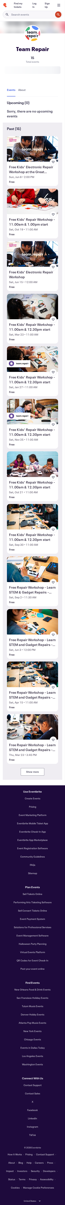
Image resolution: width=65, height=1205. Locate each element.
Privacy (33, 1179)
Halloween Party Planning (32, 943)
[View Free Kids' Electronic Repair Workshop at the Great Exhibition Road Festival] (32, 149)
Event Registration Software (32, 848)
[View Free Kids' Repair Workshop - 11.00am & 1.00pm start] (32, 201)
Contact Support (33, 1085)
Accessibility (46, 1179)
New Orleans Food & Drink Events (32, 989)
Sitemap (32, 873)
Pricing (32, 806)
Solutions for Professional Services (32, 927)
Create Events (32, 798)
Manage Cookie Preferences (38, 1187)
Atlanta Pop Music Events (32, 1022)
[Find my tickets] (19, 5)
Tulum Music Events (32, 1006)
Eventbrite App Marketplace (32, 840)
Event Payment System (32, 919)
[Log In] (34, 5)
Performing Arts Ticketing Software (33, 902)
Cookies (15, 1187)
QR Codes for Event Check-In (32, 960)
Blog (20, 1162)
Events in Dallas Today (32, 1047)
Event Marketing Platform (32, 815)
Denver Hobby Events (32, 1014)
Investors (22, 1171)
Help (29, 1162)
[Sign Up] (47, 5)
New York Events (32, 1031)
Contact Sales (32, 1093)
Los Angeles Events (32, 1056)
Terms (22, 1179)
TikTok (32, 1135)
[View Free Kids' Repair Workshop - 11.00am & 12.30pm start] (32, 306)
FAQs (32, 865)
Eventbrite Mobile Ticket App (32, 823)
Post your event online (32, 968)
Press (50, 1162)
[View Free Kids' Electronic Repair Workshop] (32, 254)
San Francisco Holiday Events (32, 997)
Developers (49, 1171)
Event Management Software (32, 935)
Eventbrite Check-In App (32, 831)
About (11, 1162)
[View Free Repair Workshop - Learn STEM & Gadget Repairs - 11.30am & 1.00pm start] (32, 569)
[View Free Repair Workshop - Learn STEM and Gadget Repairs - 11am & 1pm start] (32, 674)
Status (11, 1179)
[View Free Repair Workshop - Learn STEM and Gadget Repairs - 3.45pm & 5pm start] (32, 727)
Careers (39, 1162)
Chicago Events (32, 1039)
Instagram (32, 1126)
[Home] (5, 5)
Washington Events (32, 1064)
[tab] (12, 90)
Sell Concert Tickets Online (32, 910)
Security (35, 1171)
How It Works (15, 1154)
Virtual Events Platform (32, 952)
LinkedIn (32, 1118)
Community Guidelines (32, 856)
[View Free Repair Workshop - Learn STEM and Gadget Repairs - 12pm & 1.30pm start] (32, 622)
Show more (32, 771)
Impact (10, 1171)
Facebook (32, 1110)
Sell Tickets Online (32, 894)
